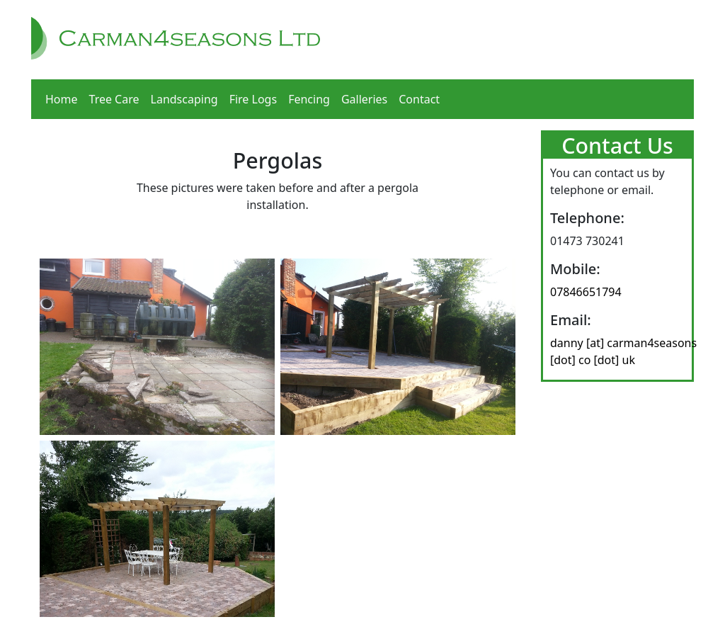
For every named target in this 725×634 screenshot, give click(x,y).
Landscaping (184, 99)
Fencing (309, 99)
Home (61, 99)
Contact (419, 99)
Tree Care (114, 99)
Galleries (364, 99)
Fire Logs (253, 99)
